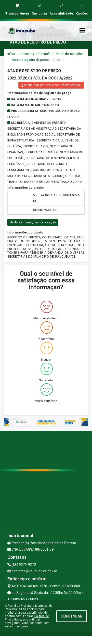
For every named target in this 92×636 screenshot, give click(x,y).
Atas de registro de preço (30, 60)
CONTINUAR (71, 616)
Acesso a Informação (36, 54)
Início (11, 54)
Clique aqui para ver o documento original (51, 85)
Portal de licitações (69, 54)
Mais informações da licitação (33, 222)
